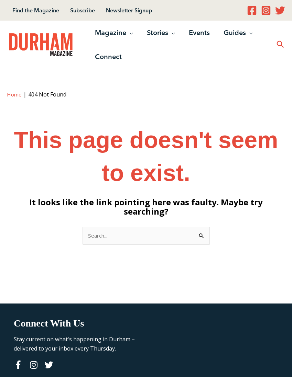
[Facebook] (252, 10)
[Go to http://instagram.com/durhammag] (33, 366)
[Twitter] (280, 10)
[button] (129, 33)
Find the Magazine (35, 10)
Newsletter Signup (129, 10)
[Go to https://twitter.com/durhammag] (49, 366)
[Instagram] (266, 10)
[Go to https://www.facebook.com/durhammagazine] (18, 366)
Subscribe (82, 10)
